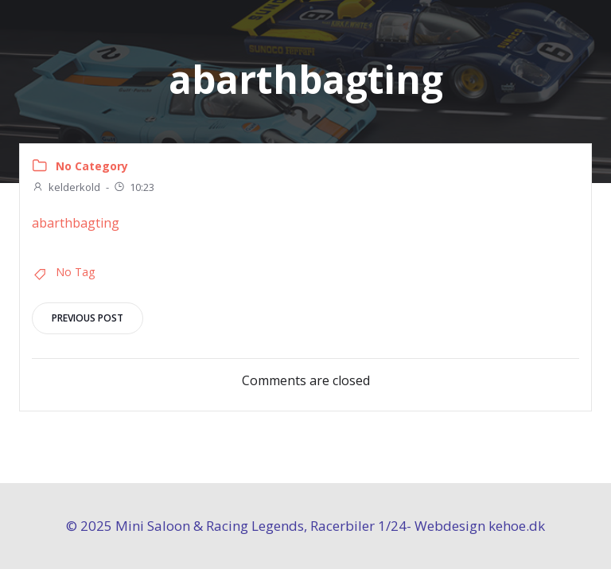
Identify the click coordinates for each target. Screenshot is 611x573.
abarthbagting (75, 223)
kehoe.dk (516, 525)
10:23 (133, 187)
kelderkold (66, 187)
